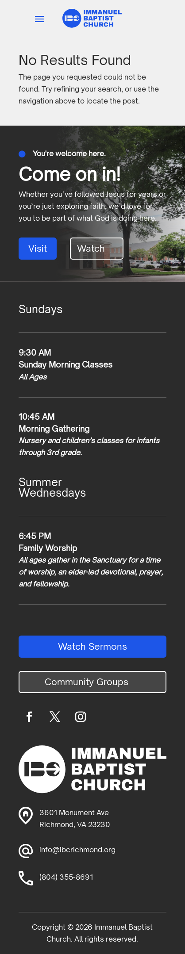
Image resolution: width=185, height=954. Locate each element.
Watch (91, 248)
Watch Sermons (92, 646)
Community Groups (86, 681)
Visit (37, 248)
